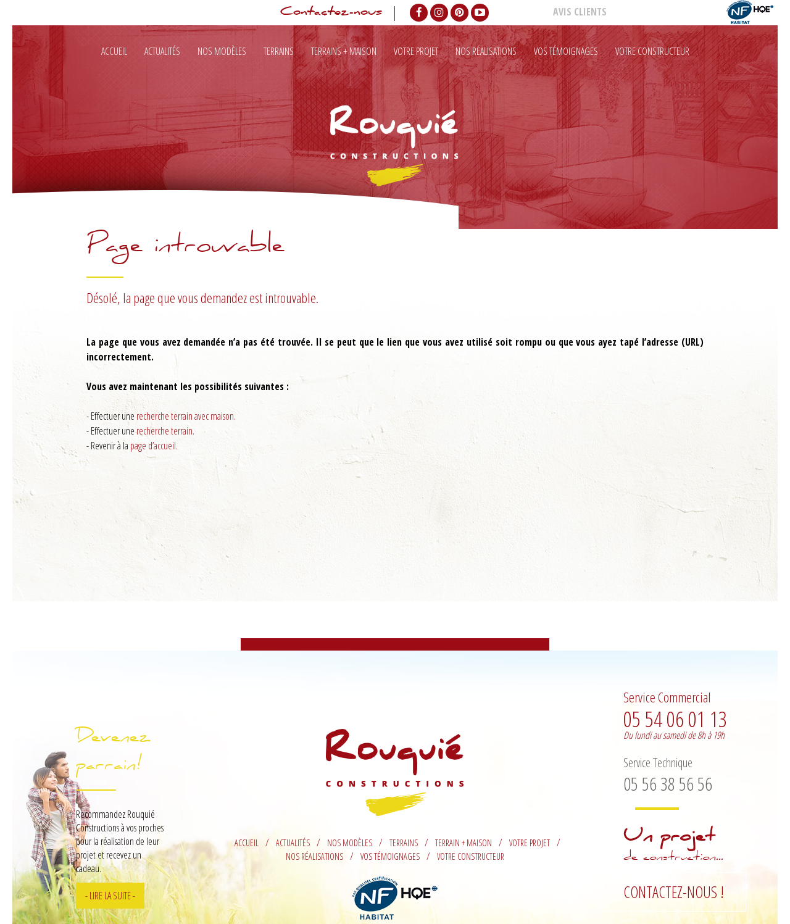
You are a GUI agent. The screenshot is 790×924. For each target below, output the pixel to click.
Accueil (114, 51)
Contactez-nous (331, 13)
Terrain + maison (463, 843)
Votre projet (416, 51)
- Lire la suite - (110, 895)
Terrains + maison (343, 51)
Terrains (279, 51)
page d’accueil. (154, 445)
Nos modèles (222, 51)
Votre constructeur (652, 51)
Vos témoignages (566, 51)
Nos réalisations (486, 51)
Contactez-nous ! (673, 891)
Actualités (162, 51)
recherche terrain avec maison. (186, 416)
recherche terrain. (165, 431)
